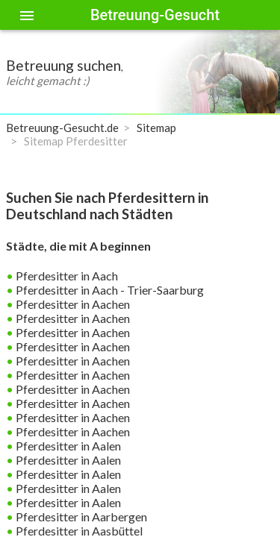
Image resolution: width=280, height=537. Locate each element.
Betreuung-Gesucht (155, 15)
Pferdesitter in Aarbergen (80, 516)
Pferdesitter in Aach (65, 275)
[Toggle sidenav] (27, 15)
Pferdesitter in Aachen (71, 304)
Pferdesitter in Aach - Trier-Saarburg (108, 290)
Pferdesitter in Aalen (67, 446)
